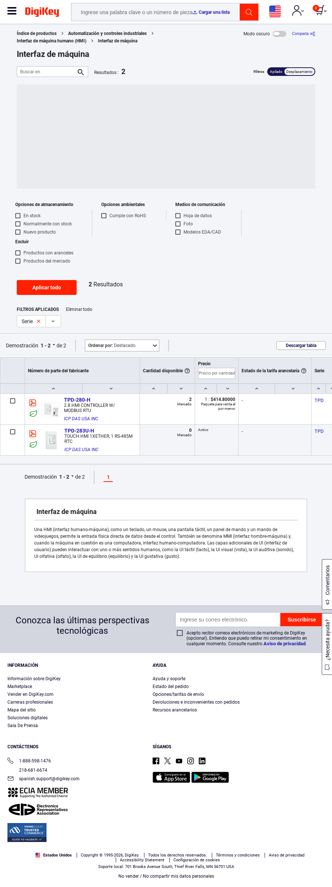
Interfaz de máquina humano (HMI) (51, 41)
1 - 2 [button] (46, 345)
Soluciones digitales (27, 717)
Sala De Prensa (22, 725)
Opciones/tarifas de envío (178, 694)
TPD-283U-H (79, 431)
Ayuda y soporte (169, 678)
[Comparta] (303, 34)
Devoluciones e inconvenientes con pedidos (196, 702)
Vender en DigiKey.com (30, 694)
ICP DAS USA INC (81, 418)
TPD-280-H (77, 400)
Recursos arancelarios (175, 710)
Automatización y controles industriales (107, 33)
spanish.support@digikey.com (43, 779)
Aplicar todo (46, 287)
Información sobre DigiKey (34, 678)
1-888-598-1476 (29, 761)
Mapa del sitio (21, 710)
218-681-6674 (27, 770)
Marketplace (19, 686)
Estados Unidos (53, 855)
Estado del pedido (171, 686)
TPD (319, 400)
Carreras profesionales (30, 702)
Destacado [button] (111, 345)
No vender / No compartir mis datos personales (166, 876)
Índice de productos (37, 33)
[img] (42, 13)
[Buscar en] (46, 72)
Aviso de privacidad (285, 643)
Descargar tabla (301, 345)
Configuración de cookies (196, 860)
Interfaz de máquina (117, 41)
